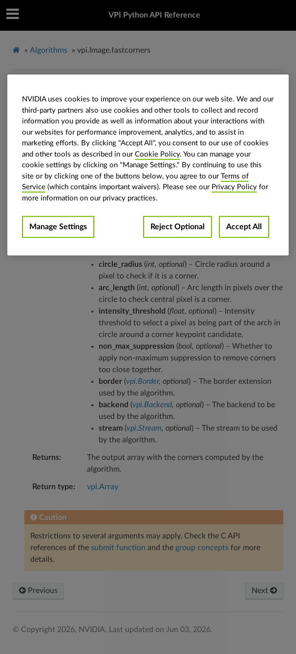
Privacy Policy (234, 187)
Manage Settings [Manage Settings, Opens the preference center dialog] (58, 227)
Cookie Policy (157, 154)
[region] (148, 165)
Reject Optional (177, 227)
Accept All (244, 227)
